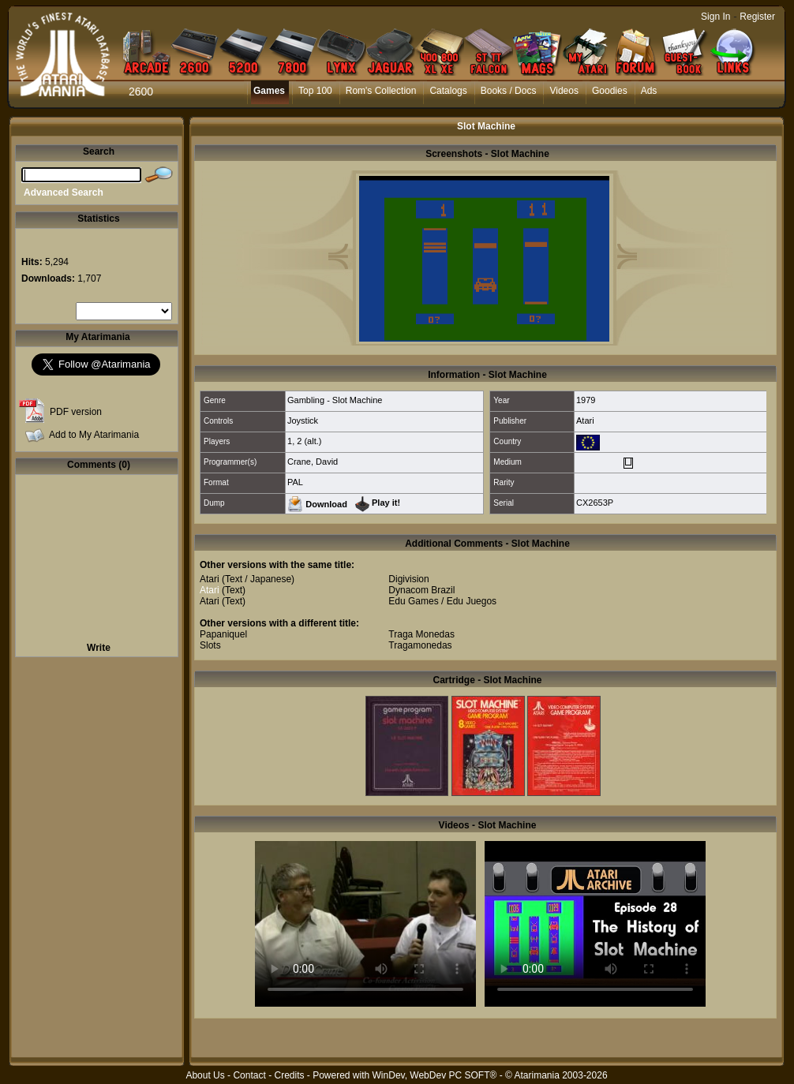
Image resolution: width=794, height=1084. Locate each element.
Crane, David (312, 461)
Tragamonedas (419, 645)
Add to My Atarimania (94, 434)
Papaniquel (223, 634)
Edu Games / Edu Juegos (442, 601)
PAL (295, 482)
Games (269, 90)
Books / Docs (509, 90)
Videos (563, 90)
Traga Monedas (421, 634)
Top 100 (315, 90)
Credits (289, 1075)
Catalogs (447, 90)
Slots (210, 645)
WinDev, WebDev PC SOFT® (435, 1075)
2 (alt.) (309, 441)
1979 (585, 400)
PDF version (76, 411)
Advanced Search (63, 192)
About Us (204, 1075)
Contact (249, 1075)
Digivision (408, 579)
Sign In (715, 16)
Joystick (302, 420)
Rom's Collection (381, 90)
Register (757, 16)
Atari (585, 420)
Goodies (609, 90)
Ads (649, 90)
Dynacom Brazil (421, 590)
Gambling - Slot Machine (334, 400)
